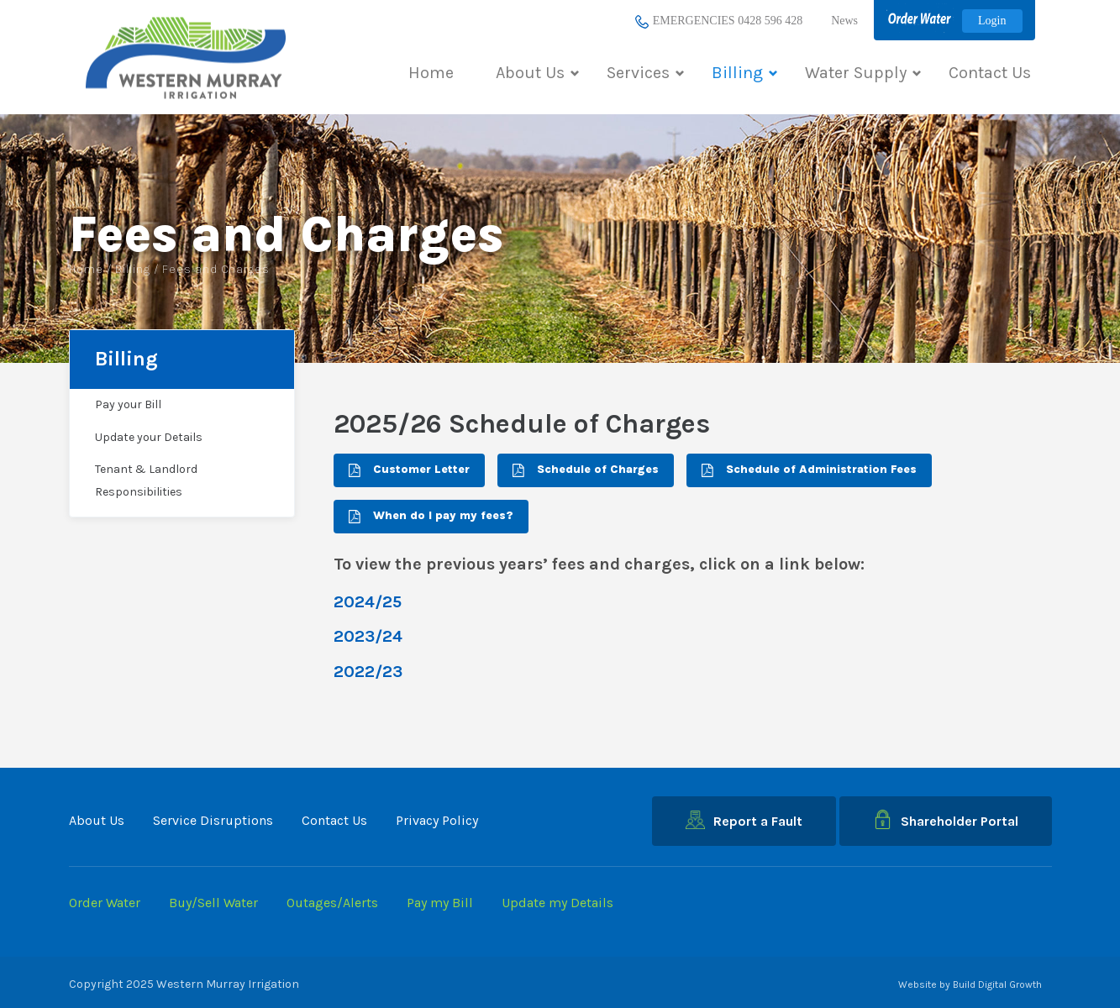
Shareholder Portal (945, 819)
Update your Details (148, 437)
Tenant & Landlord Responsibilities (146, 480)
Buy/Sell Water (213, 903)
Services (645, 72)
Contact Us (990, 72)
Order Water (104, 903)
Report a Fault (744, 820)
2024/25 (368, 602)
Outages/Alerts (332, 903)
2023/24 (368, 636)
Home (431, 72)
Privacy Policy (437, 820)
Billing (744, 72)
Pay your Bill (128, 404)
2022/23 (368, 671)
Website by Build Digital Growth (970, 984)
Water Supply (863, 72)
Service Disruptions (213, 820)
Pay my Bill (440, 903)
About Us (537, 72)
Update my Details (557, 903)
